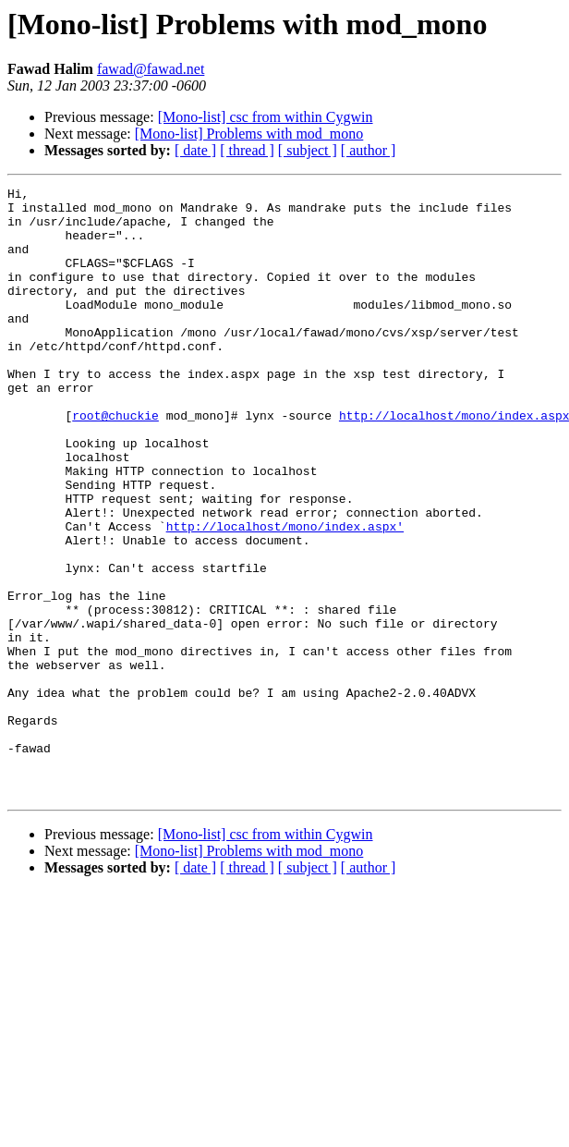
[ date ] (195, 150)
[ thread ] (247, 150)
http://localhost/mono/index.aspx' (285, 595)
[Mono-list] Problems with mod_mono (249, 133)
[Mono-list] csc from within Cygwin (265, 117)
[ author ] (368, 150)
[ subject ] (307, 150)
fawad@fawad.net (150, 69)
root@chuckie (115, 462)
